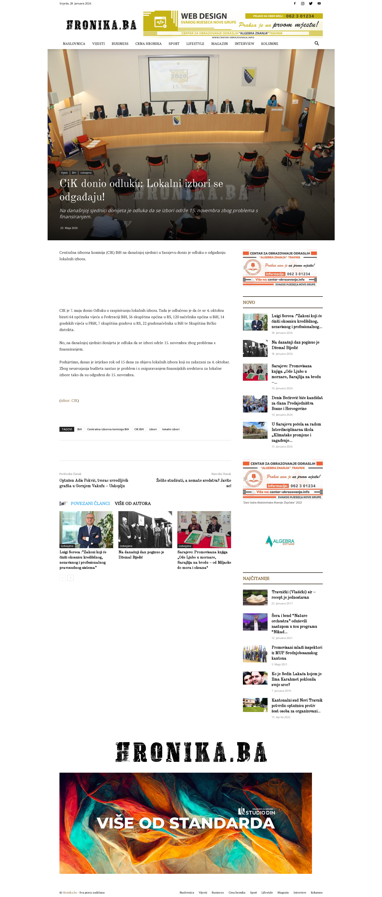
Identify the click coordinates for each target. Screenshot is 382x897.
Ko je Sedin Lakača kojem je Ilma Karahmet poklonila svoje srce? (297, 679)
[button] (317, 44)
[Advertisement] (149, 279)
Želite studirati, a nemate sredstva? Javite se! (193, 483)
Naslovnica (74, 43)
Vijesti (98, 43)
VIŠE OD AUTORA (133, 503)
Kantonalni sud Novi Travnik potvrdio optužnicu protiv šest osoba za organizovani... (297, 706)
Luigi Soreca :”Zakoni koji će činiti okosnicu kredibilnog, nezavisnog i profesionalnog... (297, 321)
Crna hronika (148, 43)
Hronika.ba (70, 892)
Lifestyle (195, 43)
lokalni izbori (171, 429)
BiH (74, 172)
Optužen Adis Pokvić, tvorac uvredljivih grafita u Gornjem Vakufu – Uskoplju (93, 483)
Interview (244, 43)
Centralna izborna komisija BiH (108, 429)
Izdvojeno (85, 172)
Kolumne (269, 43)
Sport (174, 43)
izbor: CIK (69, 400)
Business (120, 43)
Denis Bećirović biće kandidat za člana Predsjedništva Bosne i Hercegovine (297, 403)
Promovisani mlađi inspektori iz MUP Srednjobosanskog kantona (297, 653)
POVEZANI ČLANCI (90, 503)
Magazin (219, 43)
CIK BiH (139, 429)
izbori (153, 429)
